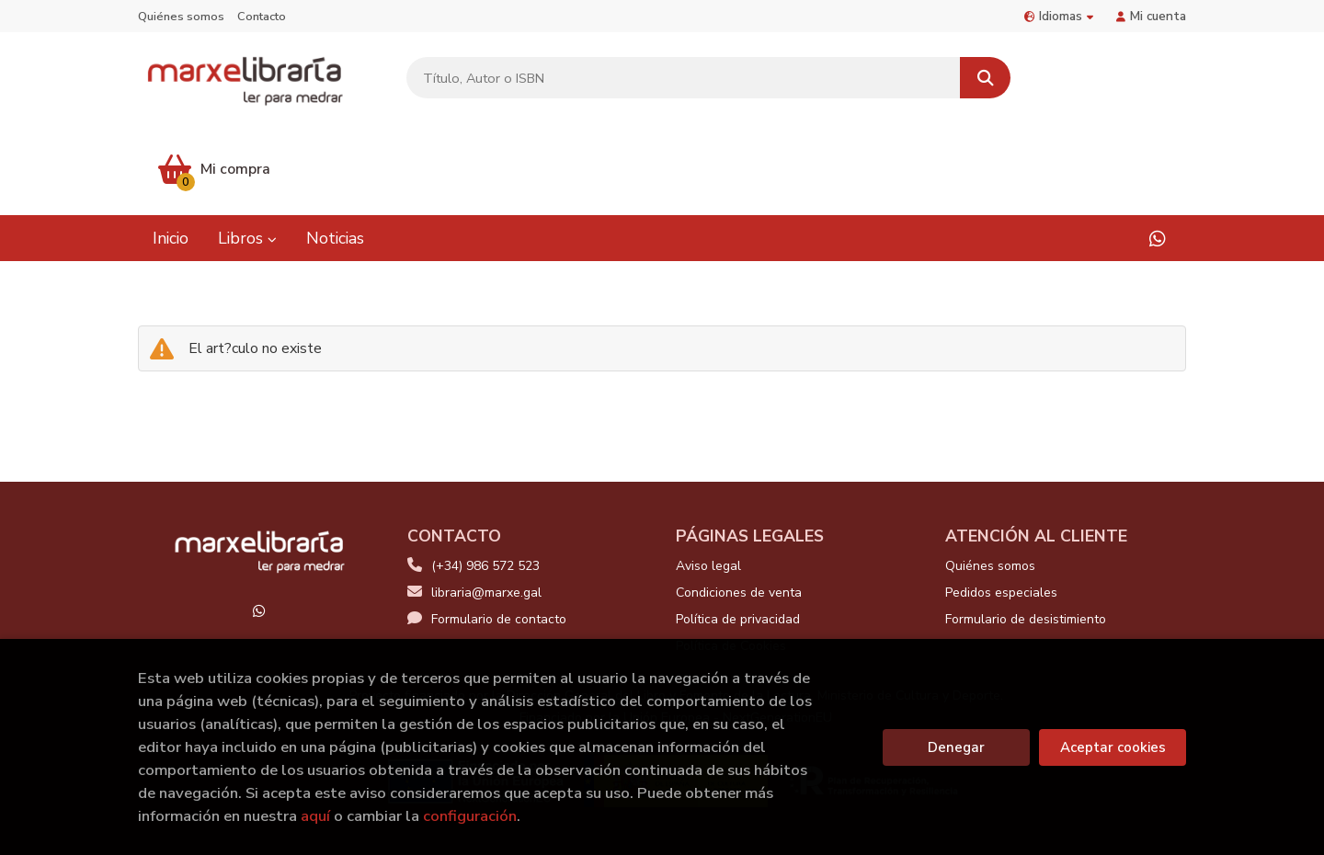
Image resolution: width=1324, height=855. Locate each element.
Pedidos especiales (1001, 502)
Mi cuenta (1151, 16)
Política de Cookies (731, 555)
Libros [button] (247, 147)
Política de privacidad (738, 529)
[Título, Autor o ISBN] (682, 78)
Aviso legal (708, 475)
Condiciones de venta (739, 502)
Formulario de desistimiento (1025, 529)
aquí (315, 815)
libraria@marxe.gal (474, 502)
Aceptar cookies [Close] (1113, 747)
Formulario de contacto (486, 529)
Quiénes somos (181, 16)
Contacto (261, 16)
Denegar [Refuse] (956, 747)
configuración (470, 815)
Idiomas (1058, 16)
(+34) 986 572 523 (485, 475)
